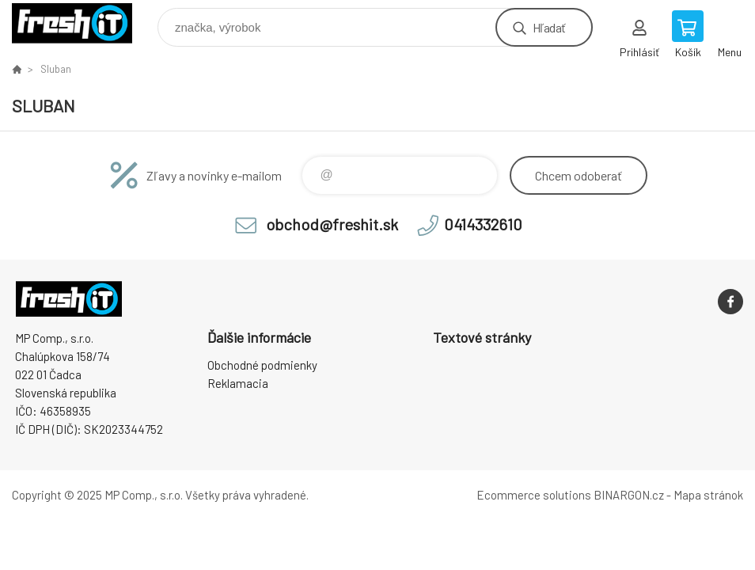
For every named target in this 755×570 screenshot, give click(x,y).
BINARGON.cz (629, 495)
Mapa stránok (708, 495)
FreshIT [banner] (82, 23)
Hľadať (549, 27)
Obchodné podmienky (262, 365)
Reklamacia (237, 383)
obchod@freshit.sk (332, 224)
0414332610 (483, 224)
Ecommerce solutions (533, 495)
